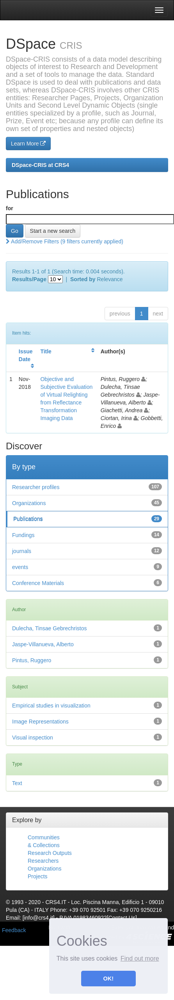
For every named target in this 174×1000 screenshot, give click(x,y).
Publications (28, 519)
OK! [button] (108, 978)
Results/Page (29, 279)
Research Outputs (50, 853)
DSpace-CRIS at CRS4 (40, 165)
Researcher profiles (35, 487)
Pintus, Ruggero (31, 660)
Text (17, 783)
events (20, 567)
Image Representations (40, 721)
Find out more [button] (140, 958)
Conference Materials (38, 583)
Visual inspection (32, 737)
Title (45, 351)
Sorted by (83, 279)
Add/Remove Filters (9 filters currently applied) (64, 241)
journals (21, 551)
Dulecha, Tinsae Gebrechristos (49, 628)
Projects (38, 876)
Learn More (28, 143)
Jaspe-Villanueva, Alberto (43, 644)
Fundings (23, 535)
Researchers (43, 861)
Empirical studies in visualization (51, 705)
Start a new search (53, 231)
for (9, 208)
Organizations (29, 503)
